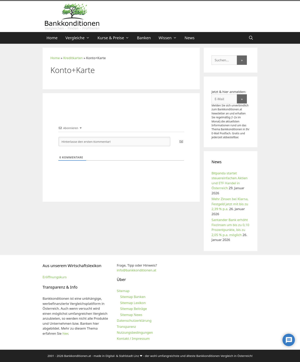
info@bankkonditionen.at (136, 270)
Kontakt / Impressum (133, 338)
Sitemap (123, 291)
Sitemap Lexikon (133, 302)
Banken (144, 37)
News (190, 37)
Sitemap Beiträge (133, 308)
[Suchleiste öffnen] (251, 38)
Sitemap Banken (133, 296)
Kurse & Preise (115, 38)
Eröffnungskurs (55, 277)
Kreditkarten (73, 58)
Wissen (170, 38)
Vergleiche (79, 38)
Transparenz (126, 326)
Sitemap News (131, 314)
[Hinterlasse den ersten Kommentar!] (114, 141)
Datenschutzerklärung (134, 320)
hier (65, 333)
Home (52, 37)
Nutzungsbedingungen (135, 332)
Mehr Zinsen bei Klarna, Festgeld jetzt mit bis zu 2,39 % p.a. (230, 204)
